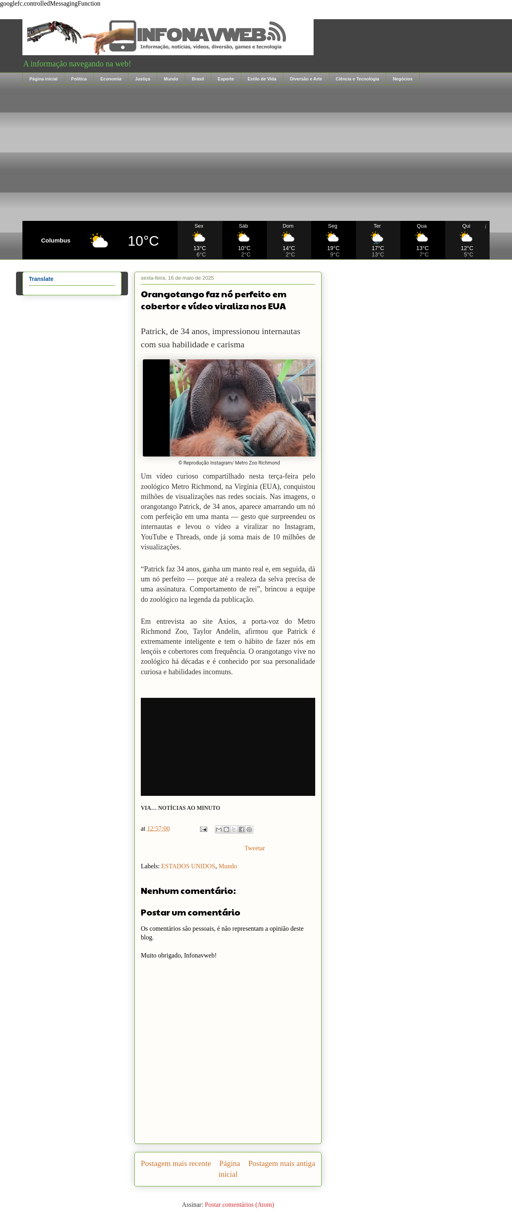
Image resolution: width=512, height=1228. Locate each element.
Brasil (198, 78)
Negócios (403, 78)
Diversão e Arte (306, 78)
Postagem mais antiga (281, 1163)
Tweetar (254, 848)
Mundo (171, 78)
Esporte (226, 78)
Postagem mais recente (176, 1163)
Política (79, 78)
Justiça (142, 78)
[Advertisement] (256, 153)
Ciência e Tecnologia (357, 78)
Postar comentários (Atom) (239, 1204)
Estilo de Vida (262, 78)
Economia (111, 78)
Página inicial (44, 78)
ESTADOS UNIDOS (188, 866)
